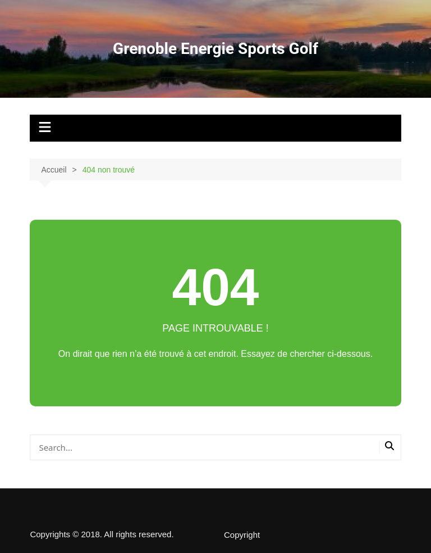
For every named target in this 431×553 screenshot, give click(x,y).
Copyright (242, 535)
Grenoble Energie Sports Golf (215, 48)
